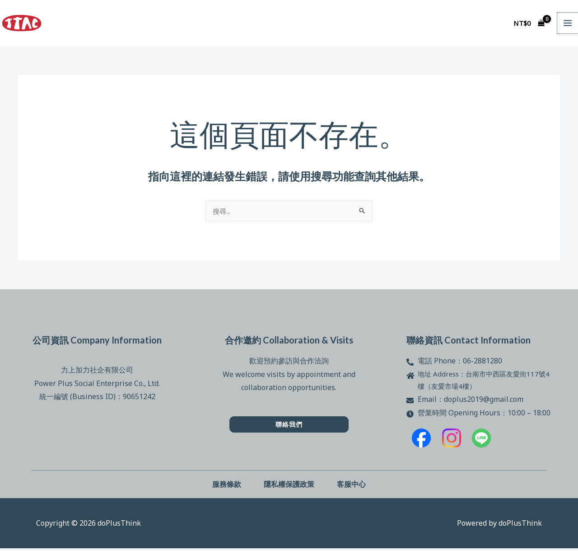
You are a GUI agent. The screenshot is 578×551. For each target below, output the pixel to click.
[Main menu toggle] (567, 23)
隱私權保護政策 (289, 486)
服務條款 (226, 486)
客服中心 (351, 486)
